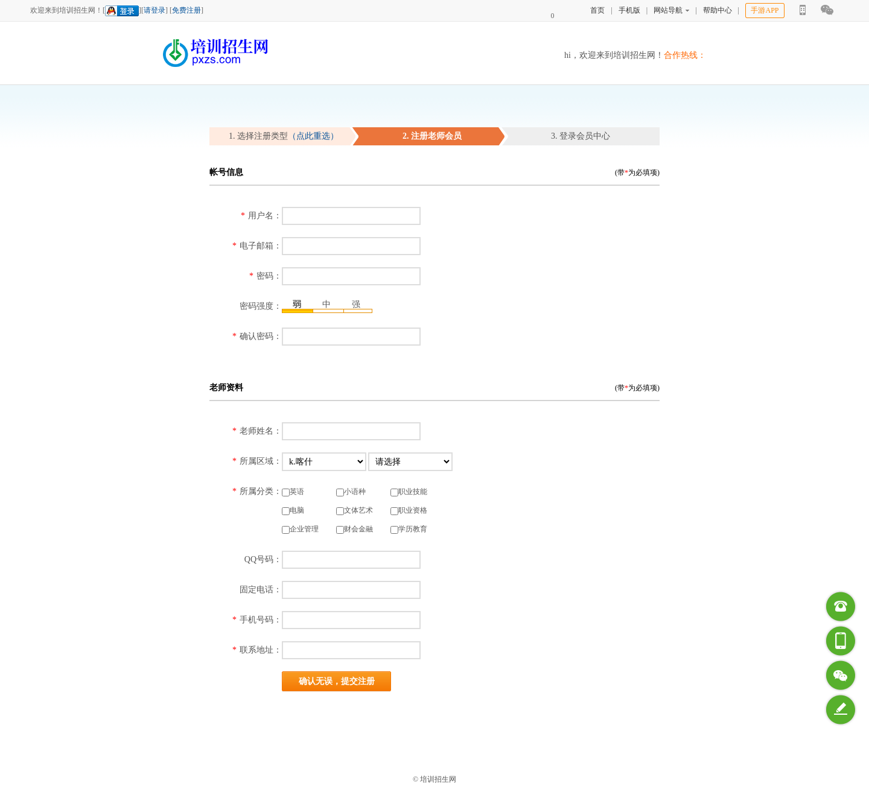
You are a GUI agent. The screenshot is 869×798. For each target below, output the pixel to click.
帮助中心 (717, 10)
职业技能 (408, 491)
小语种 (351, 491)
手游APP (764, 10)
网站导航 (671, 10)
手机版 (629, 10)
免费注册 (186, 10)
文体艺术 (354, 510)
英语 (293, 491)
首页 (597, 10)
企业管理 (300, 529)
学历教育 (408, 529)
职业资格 (408, 510)
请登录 (154, 10)
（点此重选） (313, 136)
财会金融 (354, 529)
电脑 (293, 510)
